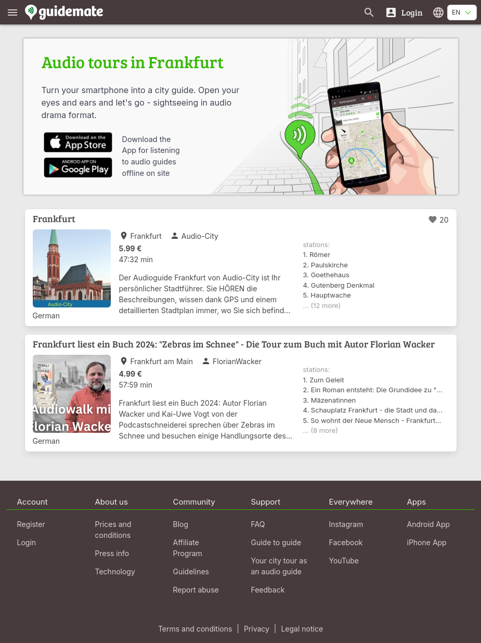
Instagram (346, 524)
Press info (112, 553)
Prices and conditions (113, 529)
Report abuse (196, 589)
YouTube (344, 560)
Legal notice (302, 628)
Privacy (256, 628)
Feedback (268, 589)
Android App (428, 524)
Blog (181, 524)
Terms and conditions (195, 628)
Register (31, 524)
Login (26, 542)
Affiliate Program (187, 548)
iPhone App (427, 542)
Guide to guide (276, 542)
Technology (115, 571)
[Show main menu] (12, 12)
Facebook (346, 542)
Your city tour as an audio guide (279, 566)
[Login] (404, 12)
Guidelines (191, 571)
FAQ (258, 524)
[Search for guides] (369, 12)
